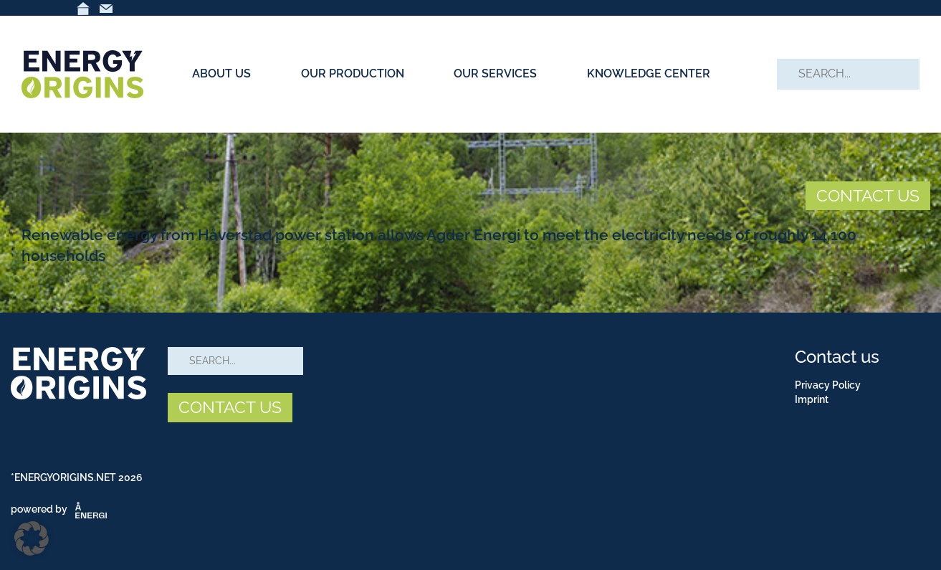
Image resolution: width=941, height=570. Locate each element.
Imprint (811, 399)
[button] (31, 538)
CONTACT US (867, 195)
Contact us (837, 356)
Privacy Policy (828, 385)
